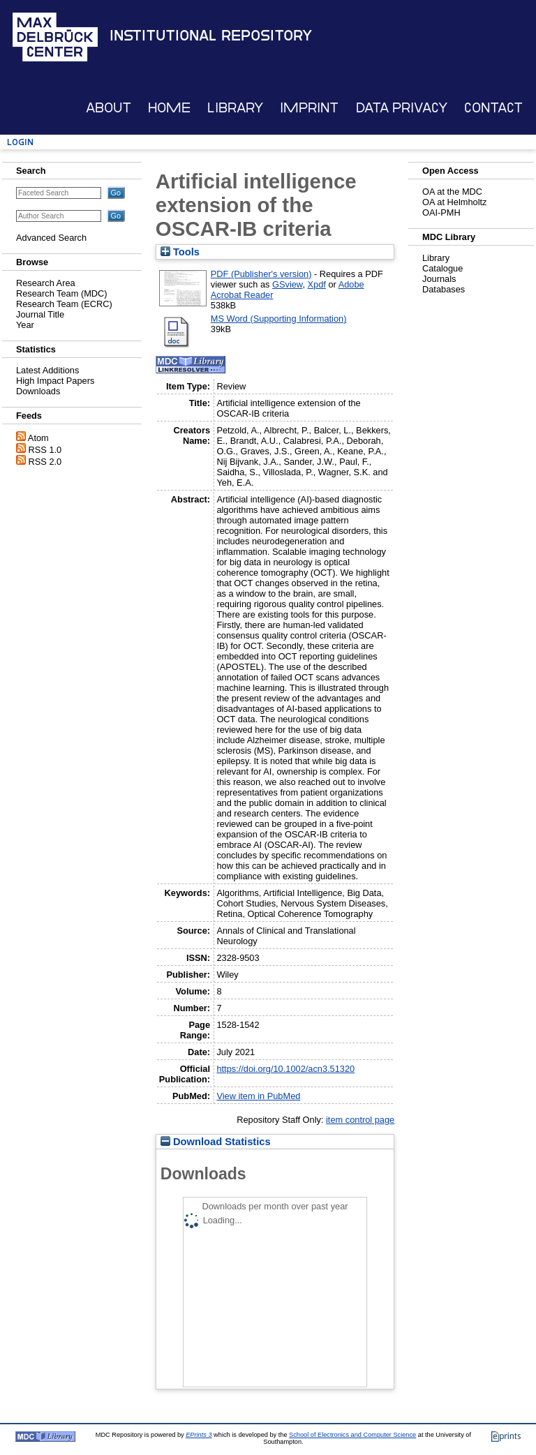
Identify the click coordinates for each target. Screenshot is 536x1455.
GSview (287, 284)
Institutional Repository (211, 36)
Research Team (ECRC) (64, 304)
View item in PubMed (258, 1096)
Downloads (38, 391)
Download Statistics (216, 1141)
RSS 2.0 (45, 461)
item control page (360, 1119)
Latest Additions (47, 370)
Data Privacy (401, 107)
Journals (439, 279)
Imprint (309, 107)
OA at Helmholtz (454, 202)
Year (25, 325)
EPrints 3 (198, 1434)
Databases (443, 289)
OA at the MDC (452, 191)
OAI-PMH (441, 212)
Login (20, 142)
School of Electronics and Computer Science (352, 1434)
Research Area (45, 283)
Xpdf (317, 284)
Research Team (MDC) (61, 293)
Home (169, 107)
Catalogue (442, 268)
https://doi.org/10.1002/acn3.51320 (285, 1069)
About (108, 107)
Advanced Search (51, 237)
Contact (493, 107)
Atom (38, 438)
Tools (180, 252)
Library (235, 107)
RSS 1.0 (45, 450)
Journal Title (40, 314)
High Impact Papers (55, 380)
